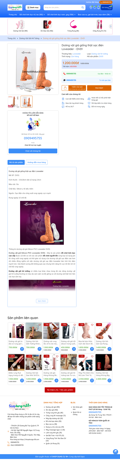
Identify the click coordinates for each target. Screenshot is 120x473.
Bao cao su (50, 438)
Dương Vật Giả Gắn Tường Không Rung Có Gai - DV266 (33, 356)
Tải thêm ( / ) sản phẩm (60, 404)
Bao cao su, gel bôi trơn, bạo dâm (94, 14)
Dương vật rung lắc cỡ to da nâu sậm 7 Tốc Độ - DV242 (50, 356)
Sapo (82, 470)
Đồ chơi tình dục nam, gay (60, 14)
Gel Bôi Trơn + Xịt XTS (53, 450)
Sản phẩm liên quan (23, 332)
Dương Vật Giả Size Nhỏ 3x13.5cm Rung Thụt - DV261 (33, 388)
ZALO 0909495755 (17, 459)
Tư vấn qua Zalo (105, 94)
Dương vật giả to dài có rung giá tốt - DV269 (16, 356)
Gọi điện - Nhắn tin (104, 88)
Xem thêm (42, 315)
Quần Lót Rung (51, 458)
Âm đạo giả (50, 424)
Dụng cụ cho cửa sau (53, 441)
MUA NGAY (99, 102)
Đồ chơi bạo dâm (52, 435)
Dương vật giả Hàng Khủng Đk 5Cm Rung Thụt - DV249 (50, 388)
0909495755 (105, 2)
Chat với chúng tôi (32, 165)
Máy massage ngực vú (54, 444)
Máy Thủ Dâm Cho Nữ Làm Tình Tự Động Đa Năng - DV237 (86, 388)
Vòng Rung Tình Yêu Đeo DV (56, 452)
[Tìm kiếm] (83, 7)
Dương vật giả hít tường (19, 285)
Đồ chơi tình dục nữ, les (31, 14)
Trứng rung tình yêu (53, 427)
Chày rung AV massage (54, 430)
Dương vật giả (51, 421)
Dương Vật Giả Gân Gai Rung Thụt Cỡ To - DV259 (102, 356)
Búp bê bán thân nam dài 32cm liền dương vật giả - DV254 (86, 356)
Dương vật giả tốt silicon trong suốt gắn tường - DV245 (68, 356)
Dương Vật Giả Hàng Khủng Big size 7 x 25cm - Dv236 (102, 388)
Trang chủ (13, 14)
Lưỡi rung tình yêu (52, 447)
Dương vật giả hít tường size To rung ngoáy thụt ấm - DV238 (68, 388)
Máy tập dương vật (53, 432)
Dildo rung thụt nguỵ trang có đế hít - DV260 (16, 388)
